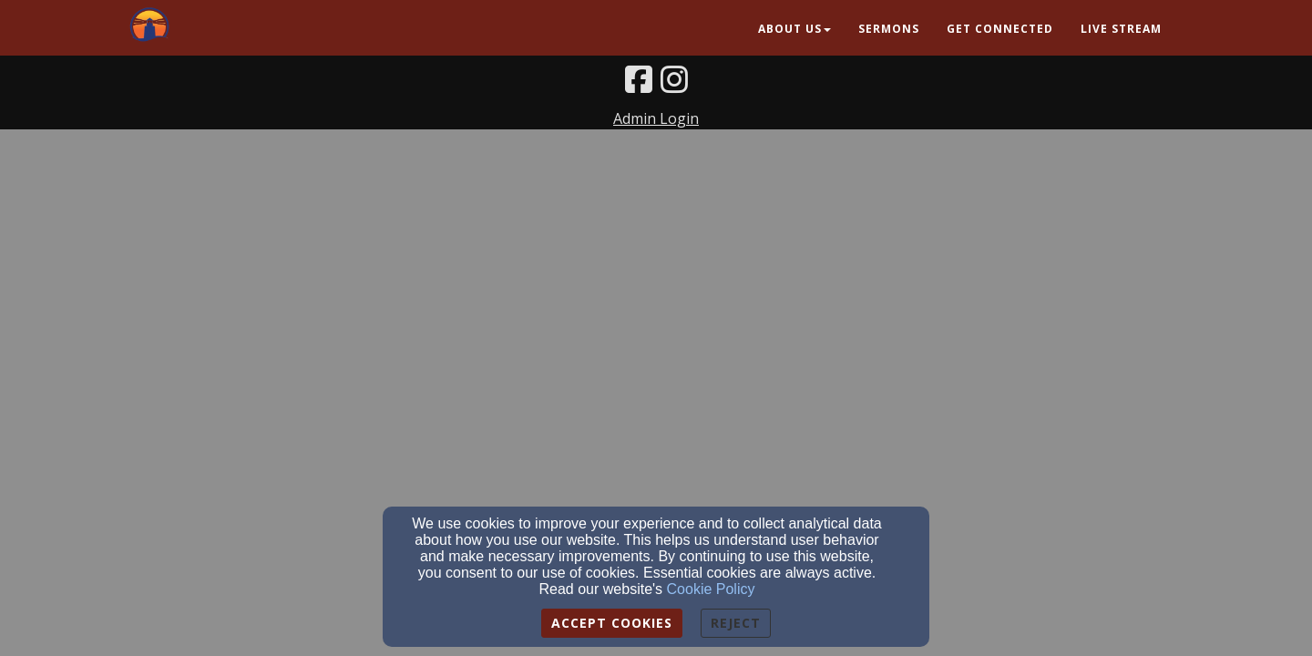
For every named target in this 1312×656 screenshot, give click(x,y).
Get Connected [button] (1000, 28)
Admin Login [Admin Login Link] (656, 118)
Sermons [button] (888, 28)
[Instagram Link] (674, 79)
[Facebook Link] (638, 79)
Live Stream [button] (1121, 28)
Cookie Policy (711, 589)
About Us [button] (794, 28)
